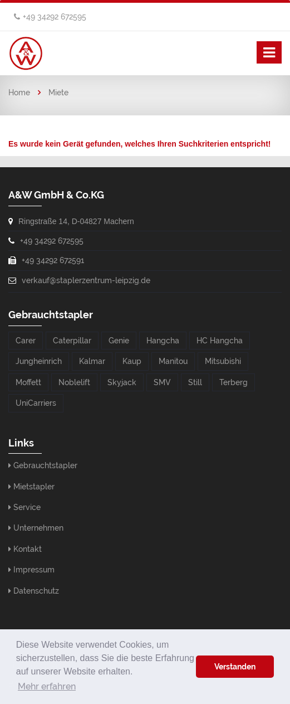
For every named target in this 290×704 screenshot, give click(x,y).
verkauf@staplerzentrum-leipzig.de (86, 280)
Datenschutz (36, 590)
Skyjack (121, 382)
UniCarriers (36, 403)
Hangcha (162, 340)
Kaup (131, 361)
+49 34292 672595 (54, 16)
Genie (119, 340)
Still (195, 382)
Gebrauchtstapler (45, 465)
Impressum (34, 569)
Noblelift (74, 382)
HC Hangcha (219, 340)
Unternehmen (38, 527)
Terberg (233, 382)
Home (19, 92)
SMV (162, 382)
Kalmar (92, 361)
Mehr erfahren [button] (47, 686)
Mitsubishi (223, 361)
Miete (58, 92)
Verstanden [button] (234, 666)
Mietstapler (34, 486)
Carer (26, 340)
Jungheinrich (39, 361)
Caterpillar (72, 340)
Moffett (28, 382)
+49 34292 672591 (53, 260)
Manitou (173, 361)
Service (27, 507)
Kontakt (27, 549)
